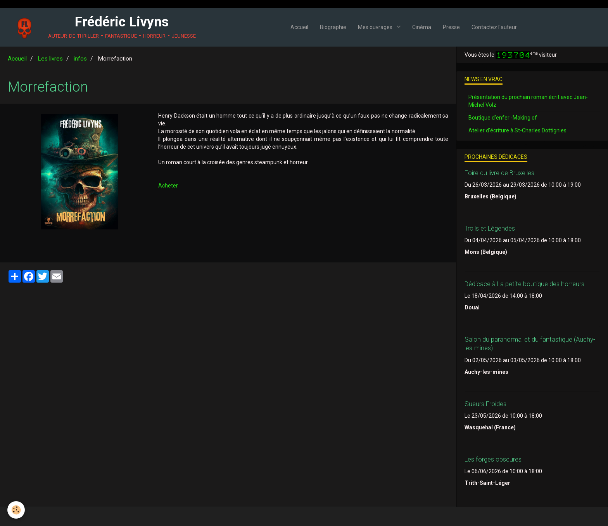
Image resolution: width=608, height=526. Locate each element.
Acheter (168, 185)
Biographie (333, 27)
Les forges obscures (493, 459)
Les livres (50, 58)
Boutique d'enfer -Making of (502, 118)
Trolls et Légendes (490, 228)
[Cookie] (16, 510)
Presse (451, 27)
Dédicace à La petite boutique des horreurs (524, 284)
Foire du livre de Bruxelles (499, 173)
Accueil (299, 27)
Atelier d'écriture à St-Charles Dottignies (517, 130)
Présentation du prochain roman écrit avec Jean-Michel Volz (528, 101)
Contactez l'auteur (494, 27)
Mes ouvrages (376, 27)
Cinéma (421, 27)
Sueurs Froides (485, 404)
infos (80, 58)
